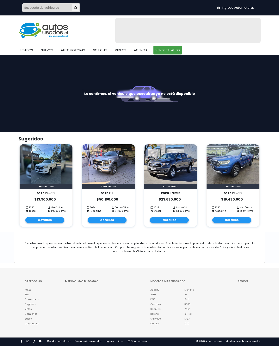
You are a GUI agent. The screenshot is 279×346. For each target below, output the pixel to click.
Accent (154, 289)
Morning (189, 289)
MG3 (187, 318)
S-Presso (155, 318)
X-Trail (188, 313)
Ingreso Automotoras (235, 7)
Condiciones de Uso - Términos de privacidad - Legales (80, 341)
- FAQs (119, 341)
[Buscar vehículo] (75, 7)
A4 (186, 294)
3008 (187, 304)
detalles (45, 220)
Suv (27, 294)
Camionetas (32, 299)
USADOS (26, 50)
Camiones (31, 313)
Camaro (155, 304)
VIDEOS (120, 50)
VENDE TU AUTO (167, 50)
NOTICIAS (100, 50)
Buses (28, 318)
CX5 (186, 323)
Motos (28, 309)
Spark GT (155, 309)
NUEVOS (47, 50)
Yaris (187, 309)
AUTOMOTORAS (73, 50)
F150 (152, 299)
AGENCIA (141, 50)
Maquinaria (32, 323)
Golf (186, 299)
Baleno (154, 313)
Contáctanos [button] (137, 341)
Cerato (154, 323)
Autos (28, 289)
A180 (153, 294)
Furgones (30, 304)
